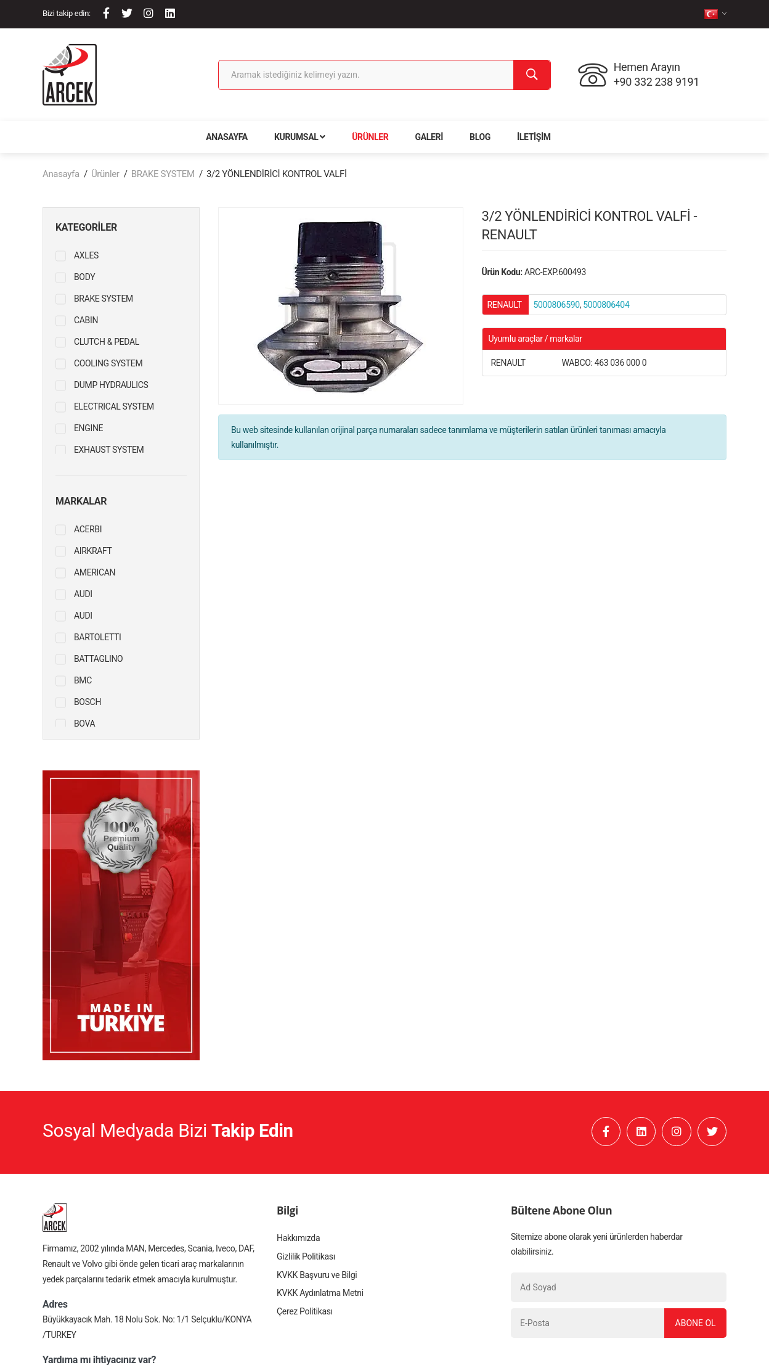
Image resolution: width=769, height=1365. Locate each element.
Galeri (429, 137)
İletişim (534, 137)
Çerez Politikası (304, 1313)
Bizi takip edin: (67, 13)
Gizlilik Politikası (306, 1258)
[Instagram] (148, 13)
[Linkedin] (170, 13)
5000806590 (557, 305)
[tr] (715, 14)
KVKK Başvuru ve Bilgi (317, 1276)
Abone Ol (695, 1324)
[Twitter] (126, 13)
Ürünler (370, 137)
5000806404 (606, 305)
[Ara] (531, 74)
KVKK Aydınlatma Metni (320, 1295)
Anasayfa (227, 137)
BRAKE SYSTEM (163, 173)
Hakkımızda (298, 1239)
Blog (480, 137)
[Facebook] (106, 13)
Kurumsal (299, 137)
